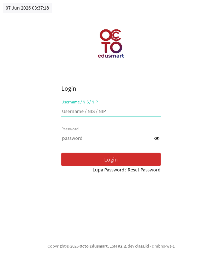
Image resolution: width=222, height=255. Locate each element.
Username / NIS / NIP (79, 101)
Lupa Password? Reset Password (127, 169)
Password (70, 128)
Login (111, 159)
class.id (142, 246)
